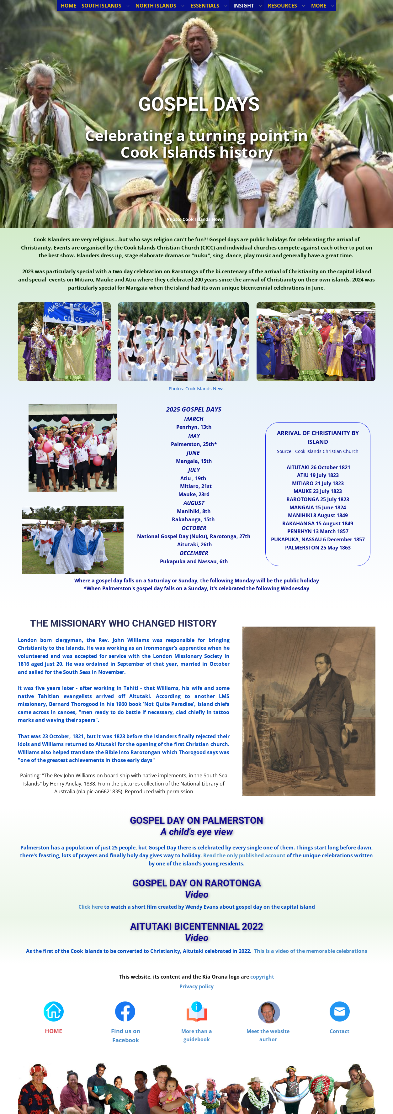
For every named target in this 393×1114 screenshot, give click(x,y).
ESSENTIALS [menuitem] (204, 5)
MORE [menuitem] (318, 5)
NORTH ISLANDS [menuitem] (155, 5)
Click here (90, 906)
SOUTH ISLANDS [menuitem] (101, 5)
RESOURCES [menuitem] (282, 5)
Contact (339, 1031)
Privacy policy (196, 986)
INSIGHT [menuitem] (243, 5)
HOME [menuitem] (68, 5)
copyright (262, 976)
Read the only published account (244, 855)
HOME (53, 1031)
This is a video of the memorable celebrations (310, 951)
